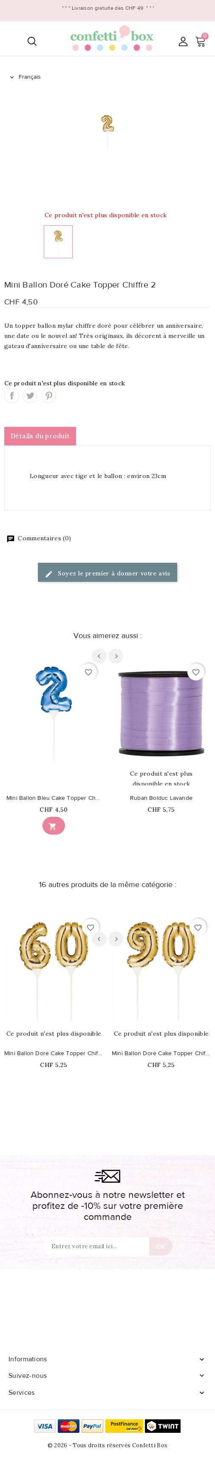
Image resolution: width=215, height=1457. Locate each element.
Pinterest (49, 396)
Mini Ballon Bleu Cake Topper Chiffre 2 (53, 798)
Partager (12, 396)
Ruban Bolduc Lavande (161, 798)
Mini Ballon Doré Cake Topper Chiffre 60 (53, 1053)
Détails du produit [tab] (40, 436)
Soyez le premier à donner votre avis (107, 574)
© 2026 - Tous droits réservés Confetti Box (108, 1445)
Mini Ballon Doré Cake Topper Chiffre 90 (161, 1053)
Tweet (30, 396)
